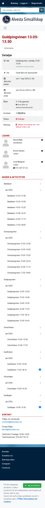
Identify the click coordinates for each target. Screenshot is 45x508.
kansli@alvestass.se (10, 429)
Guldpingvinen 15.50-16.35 (18, 321)
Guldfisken (8, 352)
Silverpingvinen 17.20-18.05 (19, 273)
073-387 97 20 (21, 168)
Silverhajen (8, 377)
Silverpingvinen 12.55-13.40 (19, 244)
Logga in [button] (24, 3)
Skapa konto (36, 3)
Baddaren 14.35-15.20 (16, 207)
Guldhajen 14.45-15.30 (24, 407)
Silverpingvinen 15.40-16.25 (19, 261)
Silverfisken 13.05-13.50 (17, 339)
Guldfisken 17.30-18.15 (24, 369)
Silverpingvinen (10, 232)
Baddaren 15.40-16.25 (16, 213)
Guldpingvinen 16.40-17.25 (18, 309)
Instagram (6, 464)
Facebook (6, 468)
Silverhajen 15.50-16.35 (17, 389)
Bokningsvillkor (8, 460)
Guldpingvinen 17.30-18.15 (18, 315)
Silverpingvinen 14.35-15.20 (19, 255)
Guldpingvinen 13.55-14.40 (18, 297)
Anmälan (5, 451)
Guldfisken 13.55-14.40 (17, 364)
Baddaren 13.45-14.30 (16, 201)
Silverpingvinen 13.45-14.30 (19, 249)
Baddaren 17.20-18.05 (16, 225)
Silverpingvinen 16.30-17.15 (19, 267)
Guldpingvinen (9, 279)
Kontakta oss (7, 456)
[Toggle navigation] (5, 28)
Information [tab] (9, 48)
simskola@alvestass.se (12, 422)
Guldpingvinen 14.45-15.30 (18, 303)
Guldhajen (8, 395)
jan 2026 (9, 190)
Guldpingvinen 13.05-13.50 (18, 291)
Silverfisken (9, 327)
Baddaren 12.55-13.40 (16, 196)
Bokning (14, 3)
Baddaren (8, 184)
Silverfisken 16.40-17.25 (17, 345)
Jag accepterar (32, 485)
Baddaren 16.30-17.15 (16, 219)
